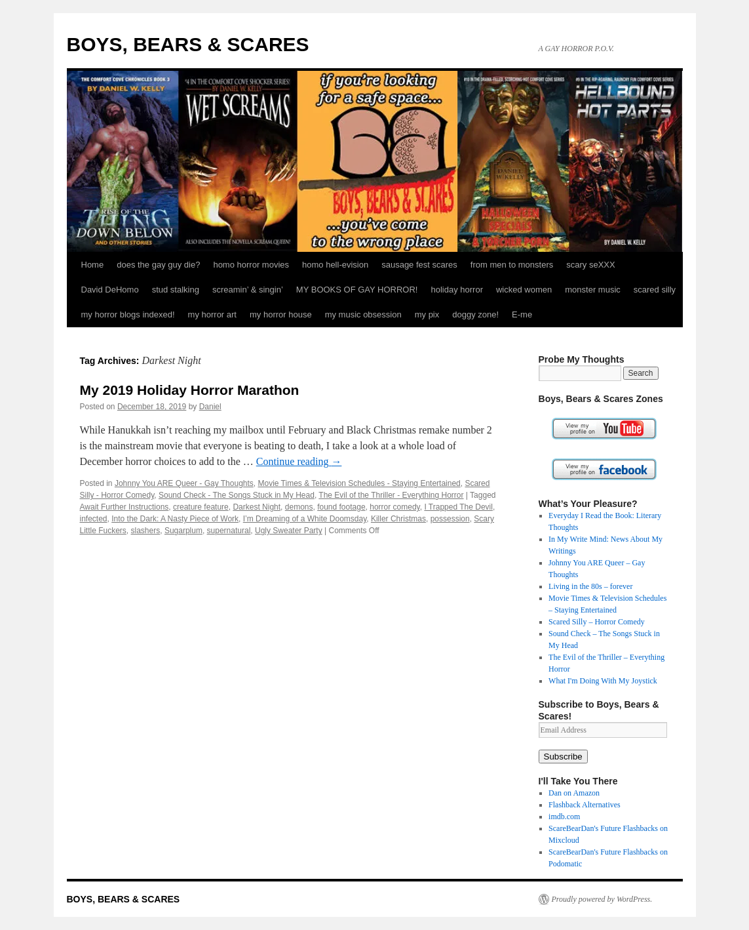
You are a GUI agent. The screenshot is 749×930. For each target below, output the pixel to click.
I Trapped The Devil (458, 507)
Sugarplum (183, 530)
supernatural (229, 530)
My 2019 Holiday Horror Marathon (189, 389)
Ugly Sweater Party (288, 530)
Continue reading (299, 461)
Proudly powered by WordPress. (602, 899)
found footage (341, 507)
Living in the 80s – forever (590, 586)
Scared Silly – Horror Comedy (596, 621)
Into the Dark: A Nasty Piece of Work (175, 518)
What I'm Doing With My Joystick (602, 680)
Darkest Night (256, 507)
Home (92, 265)
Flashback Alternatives (584, 804)
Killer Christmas (398, 518)
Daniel (210, 406)
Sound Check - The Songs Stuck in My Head (237, 495)
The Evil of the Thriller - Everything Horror (390, 495)
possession (450, 518)
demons (299, 507)
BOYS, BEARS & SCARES (188, 44)
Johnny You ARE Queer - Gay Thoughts (184, 483)
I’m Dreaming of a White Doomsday (305, 518)
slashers (146, 530)
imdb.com (564, 816)
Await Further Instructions (124, 507)
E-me (522, 314)
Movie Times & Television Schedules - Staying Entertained (359, 483)
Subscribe (563, 756)
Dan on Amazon (574, 793)
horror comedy (394, 507)
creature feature (201, 507)
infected (93, 518)
